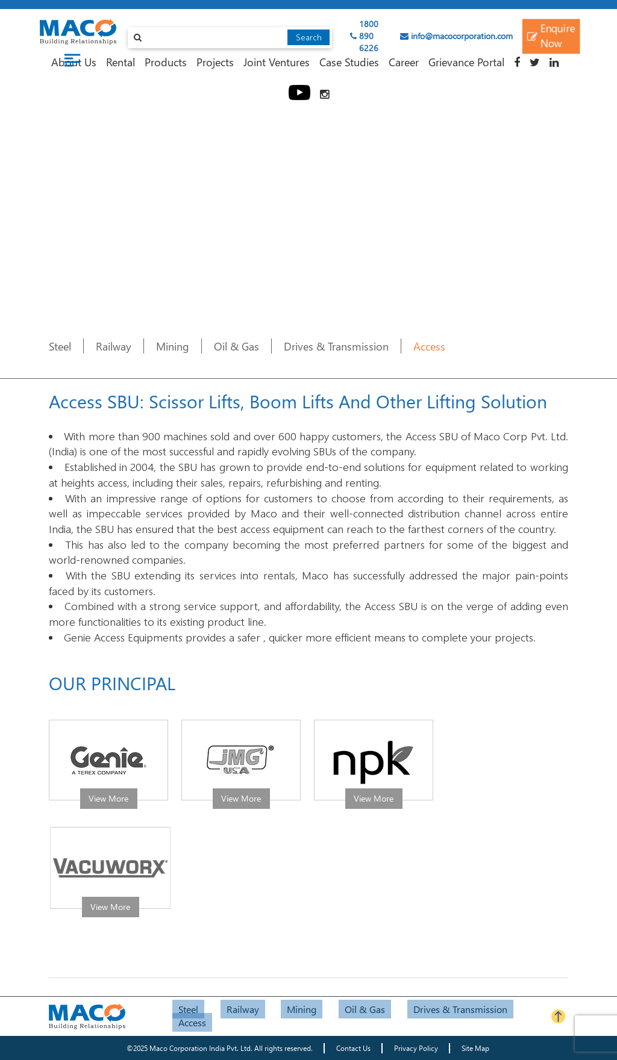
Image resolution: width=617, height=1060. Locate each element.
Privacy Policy (416, 1048)
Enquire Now (550, 36)
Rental (120, 61)
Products (166, 61)
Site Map (475, 1048)
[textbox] (230, 37)
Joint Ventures (276, 61)
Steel (60, 346)
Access (429, 346)
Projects (215, 61)
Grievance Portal (466, 61)
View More (108, 798)
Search (309, 37)
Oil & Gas (236, 346)
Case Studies (349, 61)
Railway (113, 346)
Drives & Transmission (336, 346)
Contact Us (353, 1048)
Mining (172, 346)
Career (404, 61)
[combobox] (230, 37)
